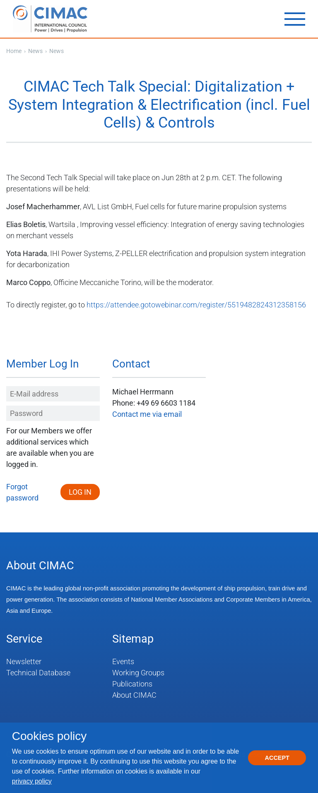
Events (123, 661)
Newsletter (23, 661)
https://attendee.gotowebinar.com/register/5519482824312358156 (196, 304)
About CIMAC (134, 695)
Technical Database (38, 672)
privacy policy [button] (32, 781)
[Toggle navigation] (294, 19)
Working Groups (138, 672)
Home (14, 51)
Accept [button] (277, 757)
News (36, 51)
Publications (132, 683)
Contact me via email (147, 414)
